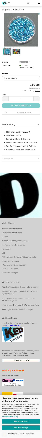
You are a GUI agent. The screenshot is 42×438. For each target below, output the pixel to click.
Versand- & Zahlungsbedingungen (15, 241)
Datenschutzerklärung (10, 417)
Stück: (4, 95)
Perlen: (5, 74)
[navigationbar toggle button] (39, 3)
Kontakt (5, 237)
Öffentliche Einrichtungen (12, 233)
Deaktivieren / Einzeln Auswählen (21, 433)
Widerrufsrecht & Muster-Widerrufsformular (19, 257)
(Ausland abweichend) (26, 68)
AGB (3, 253)
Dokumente (7, 158)
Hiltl (39, 14)
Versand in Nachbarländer (12, 229)
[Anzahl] (21, 98)
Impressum (6, 249)
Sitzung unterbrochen (10, 261)
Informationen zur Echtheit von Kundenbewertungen (14, 267)
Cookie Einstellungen (10, 272)
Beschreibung (8, 124)
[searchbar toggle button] (28, 3)
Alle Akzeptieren (21, 421)
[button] (5, 98)
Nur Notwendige (21, 428)
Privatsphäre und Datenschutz (13, 245)
